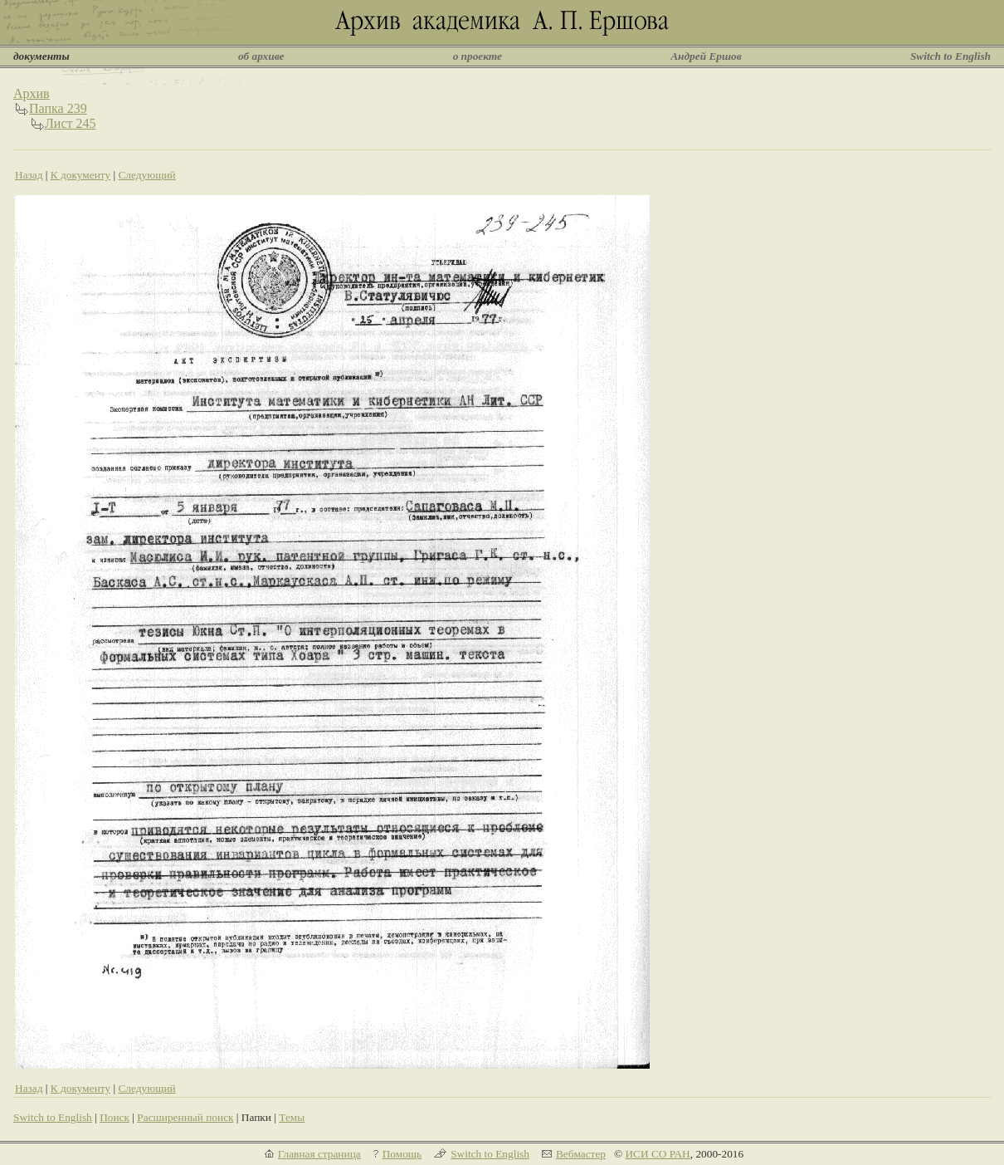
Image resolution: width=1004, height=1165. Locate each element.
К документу (80, 175)
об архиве (261, 56)
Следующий (146, 175)
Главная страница (319, 1154)
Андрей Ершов (706, 56)
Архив (31, 93)
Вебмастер (581, 1154)
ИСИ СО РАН (657, 1154)
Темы (292, 1117)
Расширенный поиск (185, 1117)
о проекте (477, 56)
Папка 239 (58, 108)
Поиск (114, 1117)
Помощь (402, 1154)
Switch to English (950, 56)
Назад (29, 175)
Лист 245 (70, 123)
